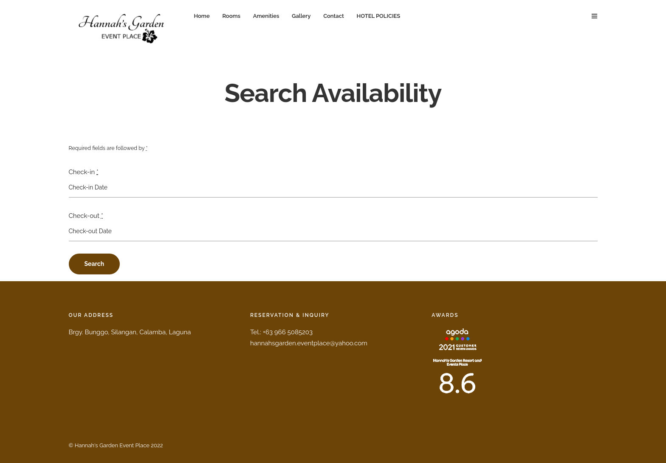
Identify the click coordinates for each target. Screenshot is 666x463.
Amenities (266, 16)
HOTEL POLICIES (379, 16)
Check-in (84, 172)
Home (202, 16)
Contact (333, 16)
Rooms (231, 16)
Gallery (301, 16)
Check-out (86, 216)
